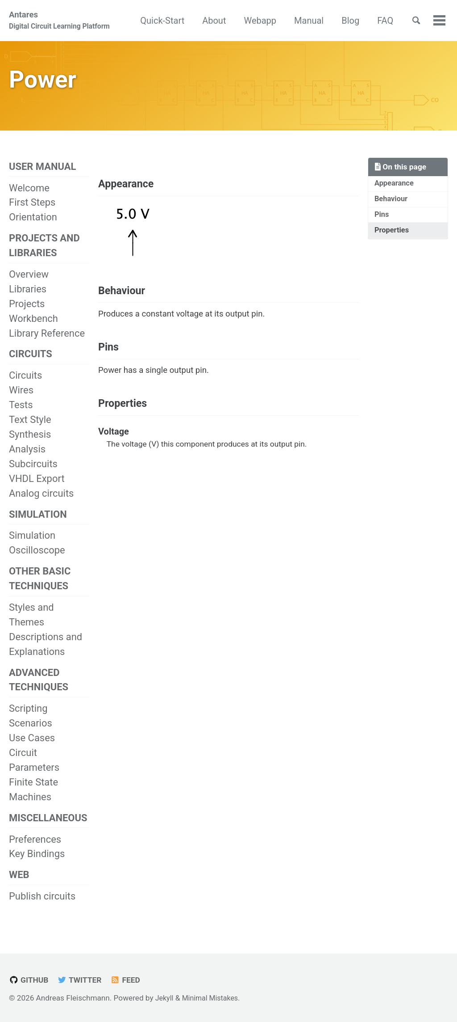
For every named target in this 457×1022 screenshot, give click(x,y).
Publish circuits (42, 910)
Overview (29, 281)
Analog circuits (41, 501)
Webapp (289, 21)
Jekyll (165, 997)
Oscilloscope (37, 560)
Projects (27, 311)
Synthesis (30, 443)
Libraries (27, 296)
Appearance (395, 190)
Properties (393, 240)
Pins (382, 223)
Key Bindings (37, 866)
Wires (21, 399)
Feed (133, 980)
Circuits (25, 384)
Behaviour (392, 207)
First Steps (32, 209)
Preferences (35, 851)
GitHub (30, 980)
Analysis (27, 458)
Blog (379, 21)
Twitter (84, 980)
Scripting (28, 720)
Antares (59, 21)
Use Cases (32, 749)
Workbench (33, 326)
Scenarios (30, 734)
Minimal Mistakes (213, 997)
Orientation (33, 224)
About (243, 21)
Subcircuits (33, 472)
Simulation (32, 545)
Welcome (29, 194)
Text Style (30, 428)
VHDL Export (37, 487)
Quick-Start (191, 21)
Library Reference (47, 340)
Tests (21, 413)
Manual (338, 21)
